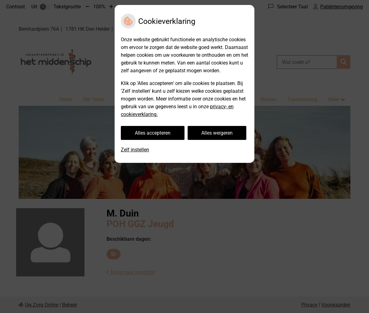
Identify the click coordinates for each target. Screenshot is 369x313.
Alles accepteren (153, 133)
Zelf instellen (135, 150)
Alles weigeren (217, 133)
